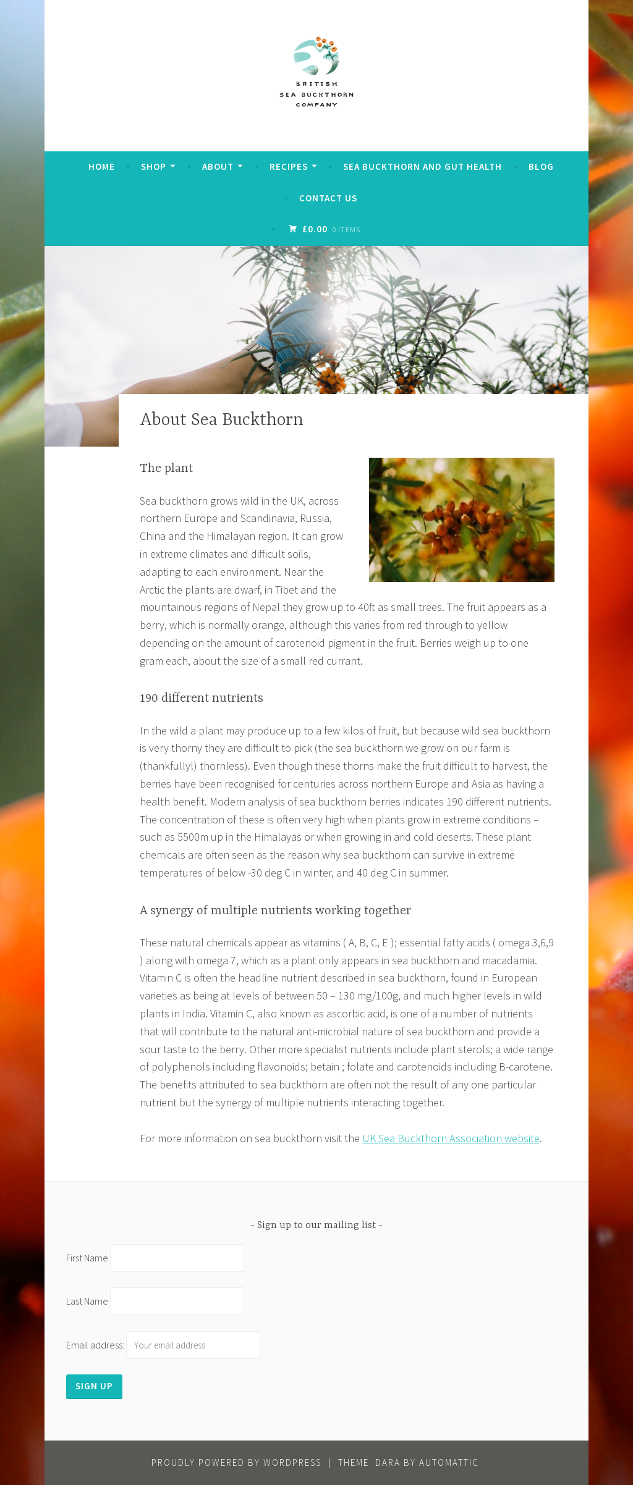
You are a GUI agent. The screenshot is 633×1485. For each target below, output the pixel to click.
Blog (541, 166)
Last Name (87, 1301)
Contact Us (328, 198)
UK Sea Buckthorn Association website (451, 1138)
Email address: (163, 1345)
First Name (87, 1258)
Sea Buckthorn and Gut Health (422, 166)
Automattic (449, 1462)
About (218, 166)
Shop (153, 166)
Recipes (289, 166)
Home (101, 166)
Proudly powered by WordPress (236, 1462)
